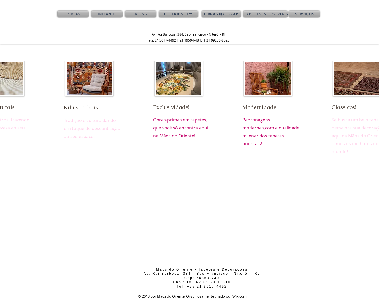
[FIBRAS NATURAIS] (221, 14)
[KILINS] (140, 14)
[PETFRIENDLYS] (178, 14)
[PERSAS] (73, 14)
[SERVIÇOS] (304, 14)
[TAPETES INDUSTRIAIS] (265, 14)
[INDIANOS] (107, 14)
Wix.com (239, 296)
